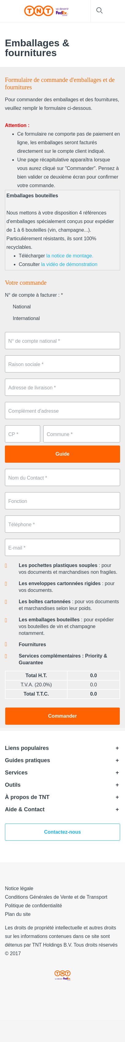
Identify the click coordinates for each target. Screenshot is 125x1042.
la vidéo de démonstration (69, 264)
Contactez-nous (62, 832)
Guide (62, 454)
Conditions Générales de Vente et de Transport (56, 897)
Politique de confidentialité (33, 905)
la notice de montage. (69, 255)
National (18, 306)
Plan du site (18, 914)
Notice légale (19, 888)
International (22, 318)
